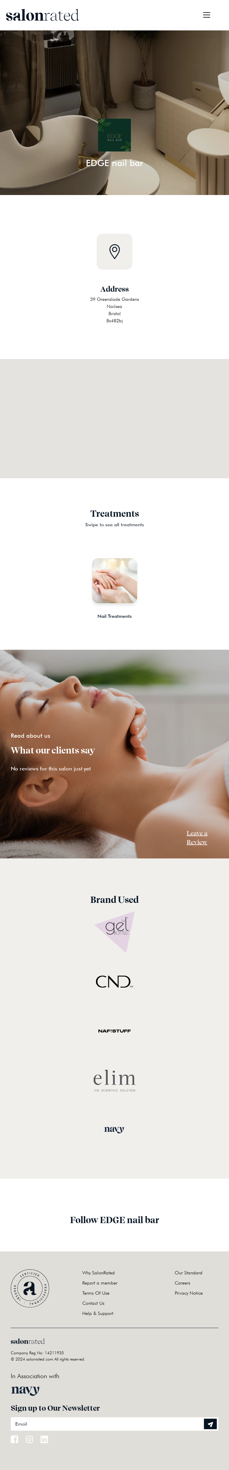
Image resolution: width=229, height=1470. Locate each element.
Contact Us (93, 1303)
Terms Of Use (95, 1293)
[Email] (114, 1424)
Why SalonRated (98, 1273)
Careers (182, 1283)
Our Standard (188, 1273)
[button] (114, 411)
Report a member (99, 1283)
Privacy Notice (189, 1293)
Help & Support (97, 1313)
